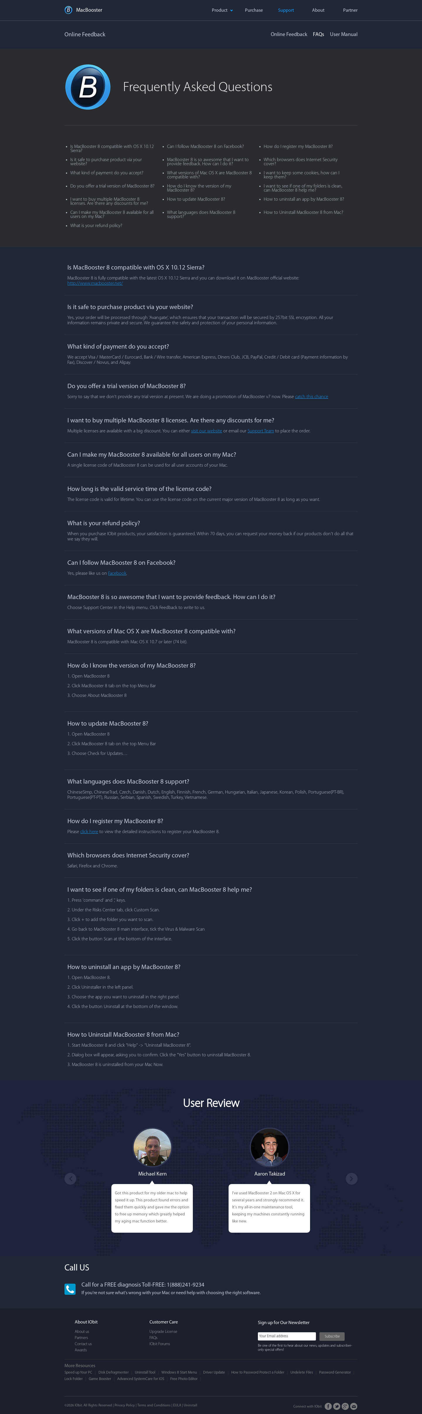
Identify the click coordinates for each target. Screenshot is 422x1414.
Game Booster (100, 1379)
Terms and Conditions (154, 1405)
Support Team (261, 431)
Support (286, 10)
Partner (350, 10)
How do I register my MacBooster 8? (298, 146)
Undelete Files (301, 1372)
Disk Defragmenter (113, 1372)
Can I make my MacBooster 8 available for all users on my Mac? (112, 214)
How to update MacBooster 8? (196, 199)
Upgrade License (163, 1332)
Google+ (345, 1406)
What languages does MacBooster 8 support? (201, 214)
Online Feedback (289, 34)
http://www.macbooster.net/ (95, 283)
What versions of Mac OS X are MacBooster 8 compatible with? (209, 175)
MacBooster (89, 10)
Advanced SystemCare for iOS (140, 1379)
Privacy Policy (125, 1405)
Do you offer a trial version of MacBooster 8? (112, 186)
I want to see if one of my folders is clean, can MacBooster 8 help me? (303, 188)
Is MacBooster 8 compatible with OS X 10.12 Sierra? (112, 148)
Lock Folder (73, 1379)
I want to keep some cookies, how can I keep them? (301, 175)
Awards (81, 1350)
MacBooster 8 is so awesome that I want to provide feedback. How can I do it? (208, 162)
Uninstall (190, 1405)
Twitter (337, 1406)
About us (82, 1332)
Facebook (117, 573)
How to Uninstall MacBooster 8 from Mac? (303, 212)
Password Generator (335, 1372)
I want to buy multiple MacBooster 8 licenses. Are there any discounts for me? (109, 201)
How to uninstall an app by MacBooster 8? (304, 199)
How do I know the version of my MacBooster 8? (199, 188)
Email (354, 1406)
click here (89, 832)
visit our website (206, 431)
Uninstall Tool (145, 1372)
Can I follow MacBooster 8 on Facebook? (205, 146)
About (318, 10)
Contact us (83, 1344)
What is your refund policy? (96, 226)
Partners (81, 1338)
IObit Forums (159, 1344)
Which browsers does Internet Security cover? (301, 162)
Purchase (254, 10)
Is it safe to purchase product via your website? (106, 162)
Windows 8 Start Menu (179, 1372)
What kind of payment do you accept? (106, 173)
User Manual (344, 34)
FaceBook (328, 1406)
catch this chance (311, 397)
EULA (177, 1405)
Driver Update (214, 1372)
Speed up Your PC (78, 1372)
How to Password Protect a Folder (257, 1372)
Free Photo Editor (184, 1379)
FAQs (318, 34)
